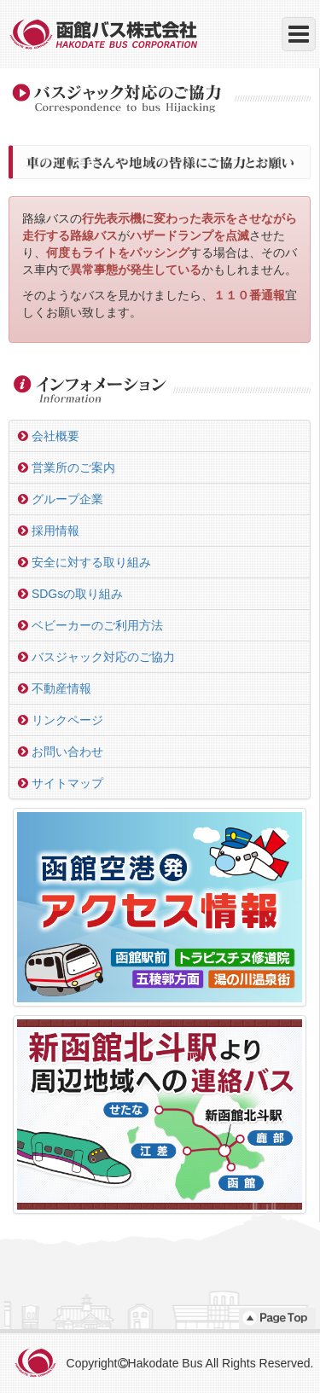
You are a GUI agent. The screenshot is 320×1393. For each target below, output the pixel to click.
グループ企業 (60, 499)
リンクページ (60, 720)
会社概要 (48, 436)
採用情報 (48, 530)
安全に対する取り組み (84, 562)
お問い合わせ (60, 751)
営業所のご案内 (66, 467)
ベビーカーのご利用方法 (90, 625)
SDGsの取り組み (70, 594)
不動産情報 (54, 688)
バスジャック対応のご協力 (96, 657)
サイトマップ (60, 783)
